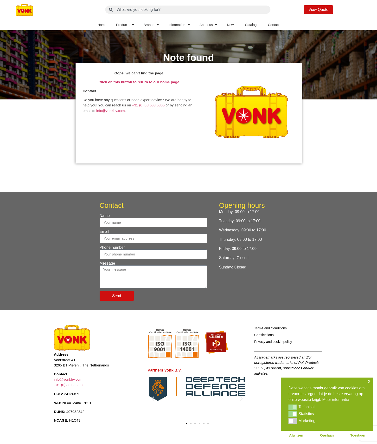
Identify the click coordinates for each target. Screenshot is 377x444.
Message (107, 263)
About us (208, 25)
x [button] (369, 381)
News (231, 25)
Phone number (112, 247)
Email (104, 232)
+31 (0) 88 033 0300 (148, 105)
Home (101, 25)
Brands (151, 25)
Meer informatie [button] (335, 400)
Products (125, 25)
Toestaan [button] (357, 435)
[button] (153, 398)
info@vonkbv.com (110, 111)
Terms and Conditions (270, 328)
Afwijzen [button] (296, 435)
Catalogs (251, 25)
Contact (274, 25)
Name (105, 216)
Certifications (264, 335)
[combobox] (187, 10)
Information (179, 25)
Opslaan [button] (327, 435)
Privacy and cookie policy (273, 342)
